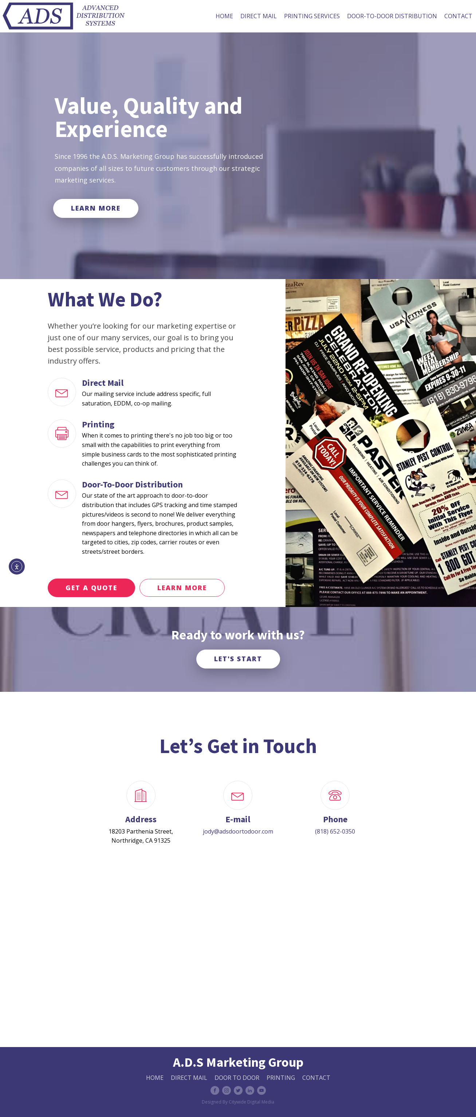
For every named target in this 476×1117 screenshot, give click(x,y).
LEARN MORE (96, 208)
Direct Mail (258, 16)
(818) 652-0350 (335, 831)
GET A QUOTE (91, 587)
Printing (281, 1078)
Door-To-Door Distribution (392, 16)
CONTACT (316, 1078)
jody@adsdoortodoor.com (238, 831)
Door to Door (237, 1078)
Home (224, 16)
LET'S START (238, 658)
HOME (155, 1078)
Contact (458, 16)
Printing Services (312, 16)
